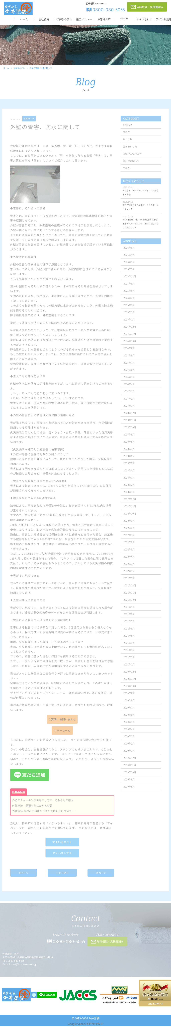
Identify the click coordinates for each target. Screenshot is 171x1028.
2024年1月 (129, 410)
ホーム (24, 19)
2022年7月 (129, 539)
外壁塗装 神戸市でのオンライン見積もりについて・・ (45, 815)
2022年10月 (130, 518)
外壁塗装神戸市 (155, 1005)
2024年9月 (129, 353)
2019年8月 (129, 791)
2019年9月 (129, 784)
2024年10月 (130, 345)
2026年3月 (129, 266)
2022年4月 (129, 561)
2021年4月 (129, 647)
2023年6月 (129, 460)
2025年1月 (129, 324)
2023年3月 (129, 482)
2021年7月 (129, 626)
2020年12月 (130, 676)
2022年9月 (129, 525)
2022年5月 (129, 554)
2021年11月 (130, 597)
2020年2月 (129, 748)
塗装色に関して (132, 165)
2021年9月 (129, 611)
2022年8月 (129, 532)
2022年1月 (129, 583)
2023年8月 (129, 446)
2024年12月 (130, 331)
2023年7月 (129, 453)
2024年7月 (129, 367)
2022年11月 (130, 511)
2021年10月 (130, 604)
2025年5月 (129, 295)
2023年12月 (130, 417)
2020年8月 (129, 705)
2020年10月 (130, 690)
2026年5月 (129, 252)
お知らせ (128, 129)
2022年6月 (129, 547)
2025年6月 (129, 288)
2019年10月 (130, 777)
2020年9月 (129, 698)
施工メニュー (84, 19)
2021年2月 (129, 662)
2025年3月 (129, 310)
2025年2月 (129, 317)
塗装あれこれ (19, 70)
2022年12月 (130, 504)
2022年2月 (129, 575)
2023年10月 (130, 432)
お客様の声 (104, 19)
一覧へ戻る (62, 877)
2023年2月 (129, 489)
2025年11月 (130, 281)
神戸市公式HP (94, 1026)
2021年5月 (129, 640)
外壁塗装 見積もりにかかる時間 (33, 810)
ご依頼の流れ (64, 19)
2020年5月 (129, 726)
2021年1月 (129, 669)
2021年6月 (129, 633)
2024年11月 (130, 338)
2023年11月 (130, 425)
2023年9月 (129, 439)
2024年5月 (129, 381)
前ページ (24, 877)
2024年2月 (129, 403)
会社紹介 (44, 19)
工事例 (127, 172)
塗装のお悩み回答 (133, 158)
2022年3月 (129, 568)
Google (72, 1026)
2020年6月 (129, 719)
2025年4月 (129, 302)
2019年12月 (130, 762)
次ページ (101, 877)
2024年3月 (129, 396)
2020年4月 (129, 734)
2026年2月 (129, 274)
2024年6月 (129, 374)
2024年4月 (129, 389)
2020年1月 (129, 755)
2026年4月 (129, 259)
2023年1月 (129, 496)
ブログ (124, 19)
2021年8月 (129, 619)
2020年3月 (129, 741)
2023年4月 (129, 475)
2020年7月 (129, 712)
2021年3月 (129, 654)
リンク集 (128, 144)
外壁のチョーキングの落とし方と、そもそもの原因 (43, 805)
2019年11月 (130, 769)
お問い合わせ (144, 19)
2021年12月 (130, 590)
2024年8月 (129, 360)
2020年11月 (130, 683)
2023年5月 (129, 468)
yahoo (81, 1026)
